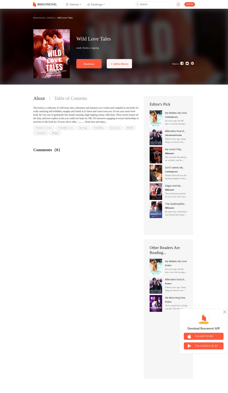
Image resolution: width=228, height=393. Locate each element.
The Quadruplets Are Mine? (174, 204)
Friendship (98, 128)
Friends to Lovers (44, 128)
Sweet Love (115, 128)
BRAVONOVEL (45, 4)
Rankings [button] (95, 4)
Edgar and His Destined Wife (173, 186)
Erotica (50, 17)
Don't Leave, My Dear (174, 167)
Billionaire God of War (174, 131)
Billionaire (169, 153)
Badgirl (55, 133)
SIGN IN (189, 4)
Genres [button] (72, 4)
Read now (89, 64)
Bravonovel (38, 17)
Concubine (41, 133)
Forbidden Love (65, 128)
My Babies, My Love (176, 113)
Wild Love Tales (65, 17)
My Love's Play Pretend (173, 149)
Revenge (83, 128)
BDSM (130, 128)
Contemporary (171, 117)
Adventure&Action (173, 135)
